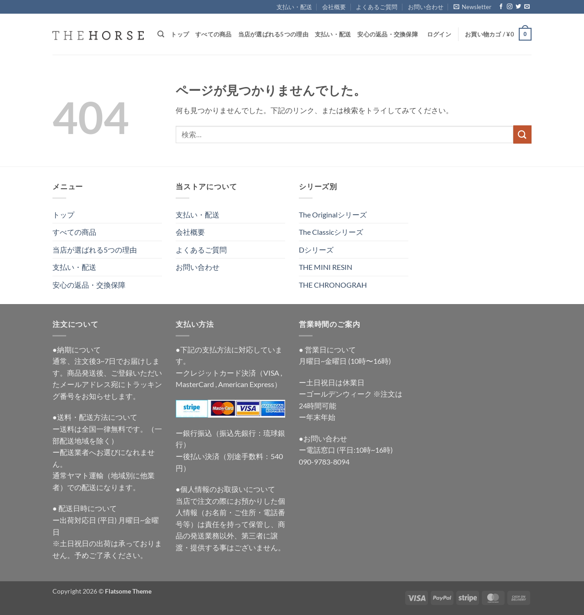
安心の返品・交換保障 (387, 34)
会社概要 (334, 6)
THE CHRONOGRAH (333, 284)
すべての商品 (213, 34)
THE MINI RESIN (325, 267)
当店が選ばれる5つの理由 (273, 34)
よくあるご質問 (376, 6)
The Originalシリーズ (333, 214)
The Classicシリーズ (331, 231)
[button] (472, 7)
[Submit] (522, 134)
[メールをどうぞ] (527, 7)
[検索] (160, 34)
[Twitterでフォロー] (518, 7)
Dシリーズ (316, 249)
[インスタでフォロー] (509, 7)
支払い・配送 (294, 6)
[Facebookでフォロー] (501, 7)
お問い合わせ (425, 6)
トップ (180, 34)
